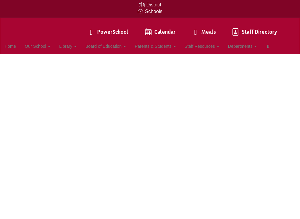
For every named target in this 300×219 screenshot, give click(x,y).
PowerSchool (107, 29)
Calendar (160, 29)
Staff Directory (254, 29)
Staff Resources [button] (213, 43)
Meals (203, 29)
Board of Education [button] (116, 43)
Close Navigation (30, 60)
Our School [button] (47, 43)
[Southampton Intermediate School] (150, 22)
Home (19, 43)
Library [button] (78, 43)
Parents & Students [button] (166, 43)
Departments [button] (253, 43)
